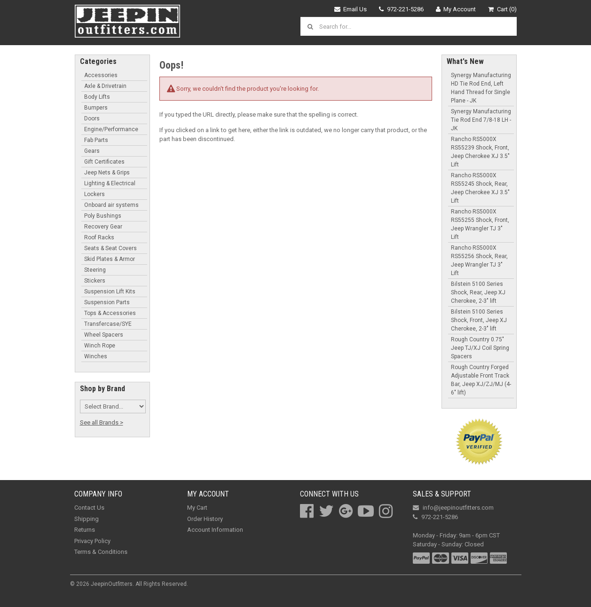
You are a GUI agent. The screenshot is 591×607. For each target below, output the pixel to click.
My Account (456, 9)
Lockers (94, 194)
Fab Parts (96, 140)
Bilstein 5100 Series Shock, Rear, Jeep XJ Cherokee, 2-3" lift (478, 292)
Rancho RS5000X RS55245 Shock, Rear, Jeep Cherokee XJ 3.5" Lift (480, 188)
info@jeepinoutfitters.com (453, 507)
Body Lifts (97, 97)
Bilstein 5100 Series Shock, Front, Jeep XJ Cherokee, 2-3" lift (479, 320)
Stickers (94, 280)
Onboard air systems (111, 205)
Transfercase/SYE (108, 324)
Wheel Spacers (103, 334)
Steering (95, 270)
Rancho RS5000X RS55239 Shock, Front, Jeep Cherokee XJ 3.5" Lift (480, 152)
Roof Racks (99, 237)
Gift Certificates (104, 161)
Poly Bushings (102, 216)
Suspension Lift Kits (109, 291)
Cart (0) (502, 9)
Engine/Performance (111, 129)
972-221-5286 (401, 9)
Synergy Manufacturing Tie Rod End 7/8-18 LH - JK (481, 120)
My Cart (197, 507)
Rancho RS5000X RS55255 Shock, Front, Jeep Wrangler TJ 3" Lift (480, 224)
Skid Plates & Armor (109, 259)
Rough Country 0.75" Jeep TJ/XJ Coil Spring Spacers (480, 348)
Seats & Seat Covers (110, 248)
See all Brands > (101, 422)
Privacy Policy (92, 540)
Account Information (215, 529)
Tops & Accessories (110, 313)
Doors (92, 118)
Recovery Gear (103, 226)
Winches (95, 356)
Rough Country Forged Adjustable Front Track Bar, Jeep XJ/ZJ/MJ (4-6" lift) (481, 380)
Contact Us (89, 507)
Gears (92, 151)
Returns (84, 529)
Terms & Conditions (100, 551)
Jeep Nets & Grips (107, 172)
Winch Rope (99, 345)
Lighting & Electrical (109, 183)
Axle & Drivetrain (105, 86)
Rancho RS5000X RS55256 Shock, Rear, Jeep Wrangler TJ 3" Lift (479, 260)
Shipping (86, 518)
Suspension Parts (107, 302)
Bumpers (96, 107)
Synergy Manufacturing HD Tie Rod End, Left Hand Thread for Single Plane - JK (481, 88)
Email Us (350, 9)
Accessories (101, 75)
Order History (205, 518)
